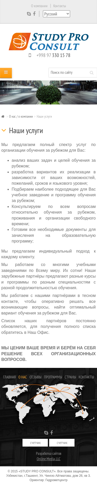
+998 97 (48, 55)
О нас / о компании (21, 116)
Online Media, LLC (49, 458)
